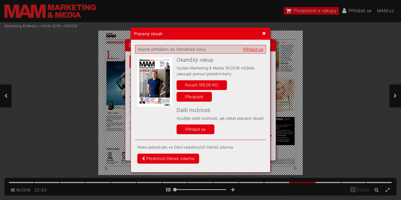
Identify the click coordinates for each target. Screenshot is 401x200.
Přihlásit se (253, 49)
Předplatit (194, 96)
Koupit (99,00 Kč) (201, 85)
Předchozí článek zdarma (168, 158)
